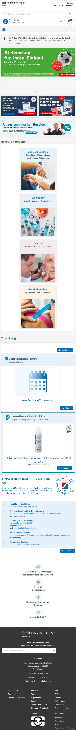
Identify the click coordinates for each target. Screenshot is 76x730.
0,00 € (62, 21)
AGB (56, 725)
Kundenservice (14, 43)
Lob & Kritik (59, 705)
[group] (38, 71)
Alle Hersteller (64, 350)
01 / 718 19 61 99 (41, 674)
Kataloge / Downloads (40, 708)
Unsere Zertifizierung (16, 698)
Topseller (8, 338)
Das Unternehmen (15, 694)
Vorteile (34, 694)
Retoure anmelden (62, 708)
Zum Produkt (64, 468)
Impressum (59, 718)
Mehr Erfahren (68, 551)
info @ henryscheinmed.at (40, 681)
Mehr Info (66, 408)
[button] (35, 91)
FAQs (57, 694)
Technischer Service (39, 705)
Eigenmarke (36, 698)
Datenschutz (60, 721)
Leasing (34, 701)
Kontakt (58, 698)
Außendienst (60, 701)
